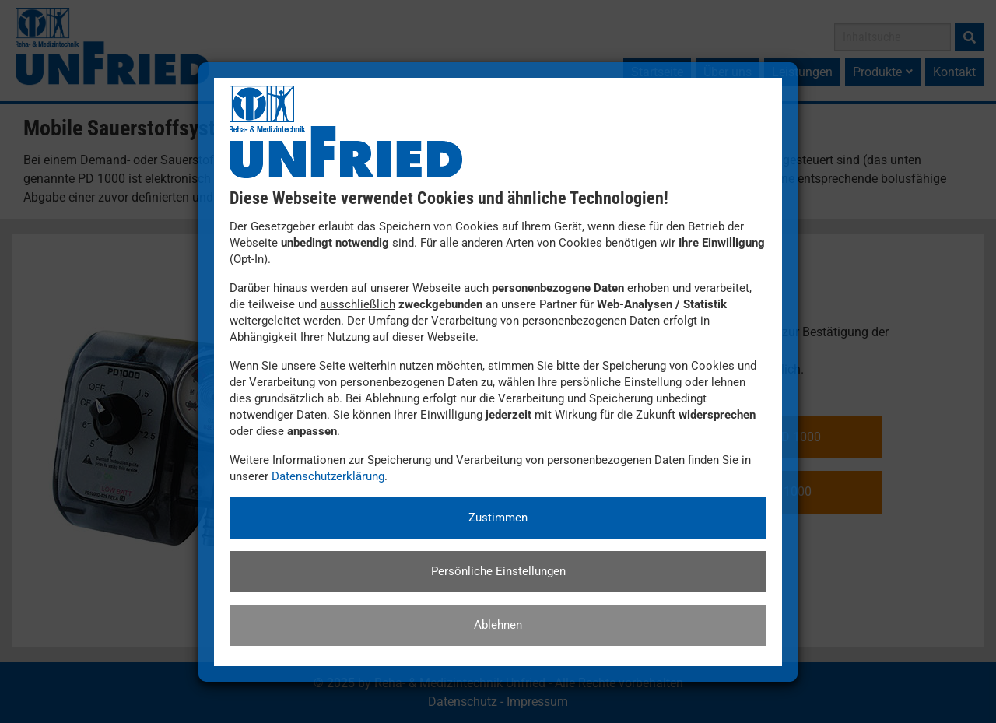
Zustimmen (498, 518)
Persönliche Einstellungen (498, 571)
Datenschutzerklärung (328, 476)
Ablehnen (498, 625)
